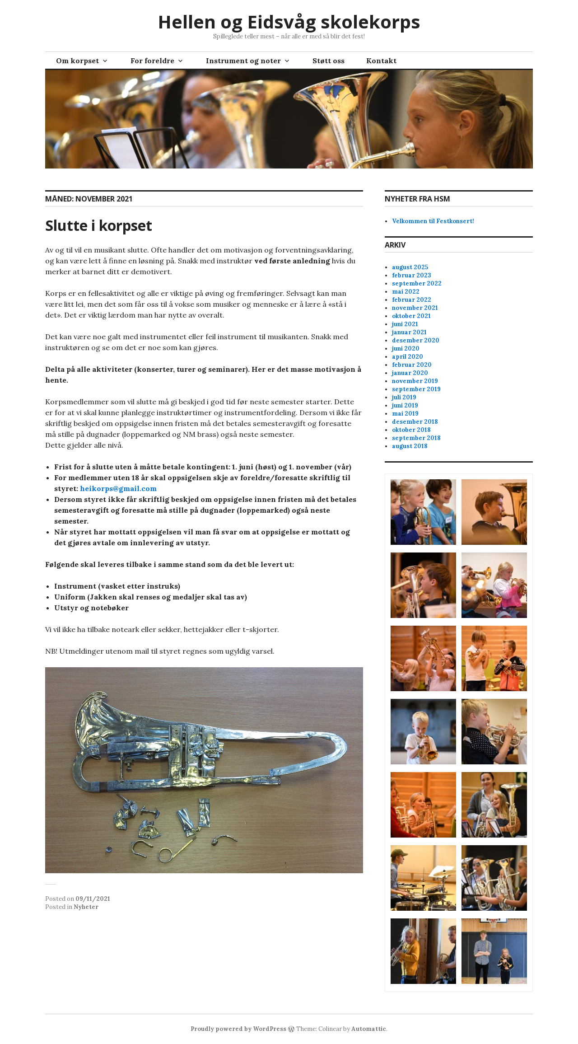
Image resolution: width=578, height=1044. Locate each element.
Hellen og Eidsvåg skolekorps (289, 21)
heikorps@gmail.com (118, 488)
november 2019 (415, 381)
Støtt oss (328, 60)
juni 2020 (406, 348)
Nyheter (86, 907)
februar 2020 (412, 365)
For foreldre (152, 60)
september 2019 (416, 389)
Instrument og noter (243, 60)
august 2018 (410, 446)
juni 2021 (405, 324)
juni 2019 (405, 405)
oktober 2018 (411, 430)
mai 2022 (406, 291)
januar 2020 (410, 373)
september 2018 (416, 438)
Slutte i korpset (98, 225)
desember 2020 (415, 340)
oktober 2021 (411, 316)
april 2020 (407, 356)
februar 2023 (411, 275)
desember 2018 (415, 422)
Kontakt (381, 60)
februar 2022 (411, 300)
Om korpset (77, 60)
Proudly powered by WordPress (238, 1029)
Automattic (368, 1029)
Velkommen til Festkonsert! (433, 221)
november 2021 (415, 308)
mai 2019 (405, 413)
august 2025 (410, 267)
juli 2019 (404, 397)
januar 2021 (409, 332)
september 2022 (417, 283)
